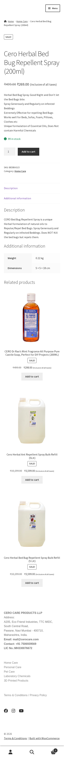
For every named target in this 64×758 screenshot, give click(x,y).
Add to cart (28, 151)
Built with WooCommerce (44, 738)
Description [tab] (11, 188)
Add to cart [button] (32, 376)
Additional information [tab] (17, 198)
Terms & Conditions (15, 738)
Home (11, 21)
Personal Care (12, 667)
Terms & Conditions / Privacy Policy (25, 695)
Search (32, 752)
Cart (50, 750)
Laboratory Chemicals (17, 676)
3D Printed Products (16, 680)
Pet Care (9, 671)
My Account (10, 752)
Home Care (22, 21)
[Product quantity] (10, 152)
